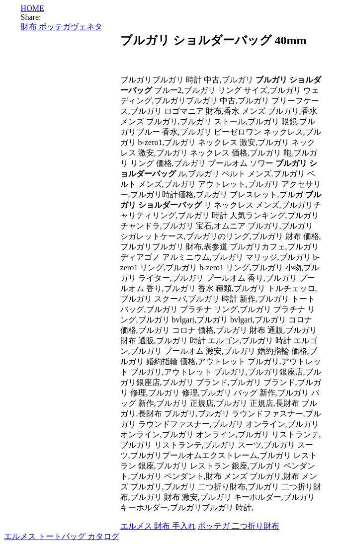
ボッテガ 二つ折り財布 (238, 526)
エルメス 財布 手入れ (158, 526)
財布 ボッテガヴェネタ (61, 26)
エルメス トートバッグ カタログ (61, 536)
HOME (32, 8)
